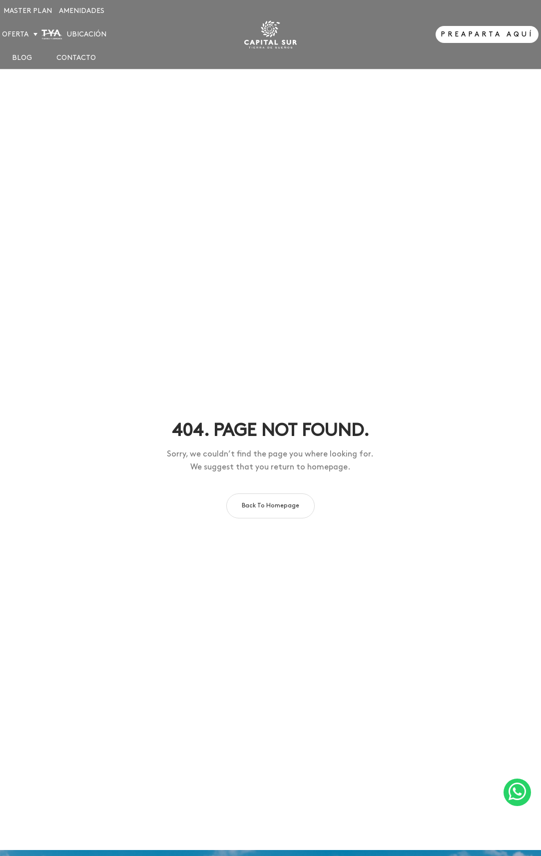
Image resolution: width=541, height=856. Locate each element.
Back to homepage (270, 505)
